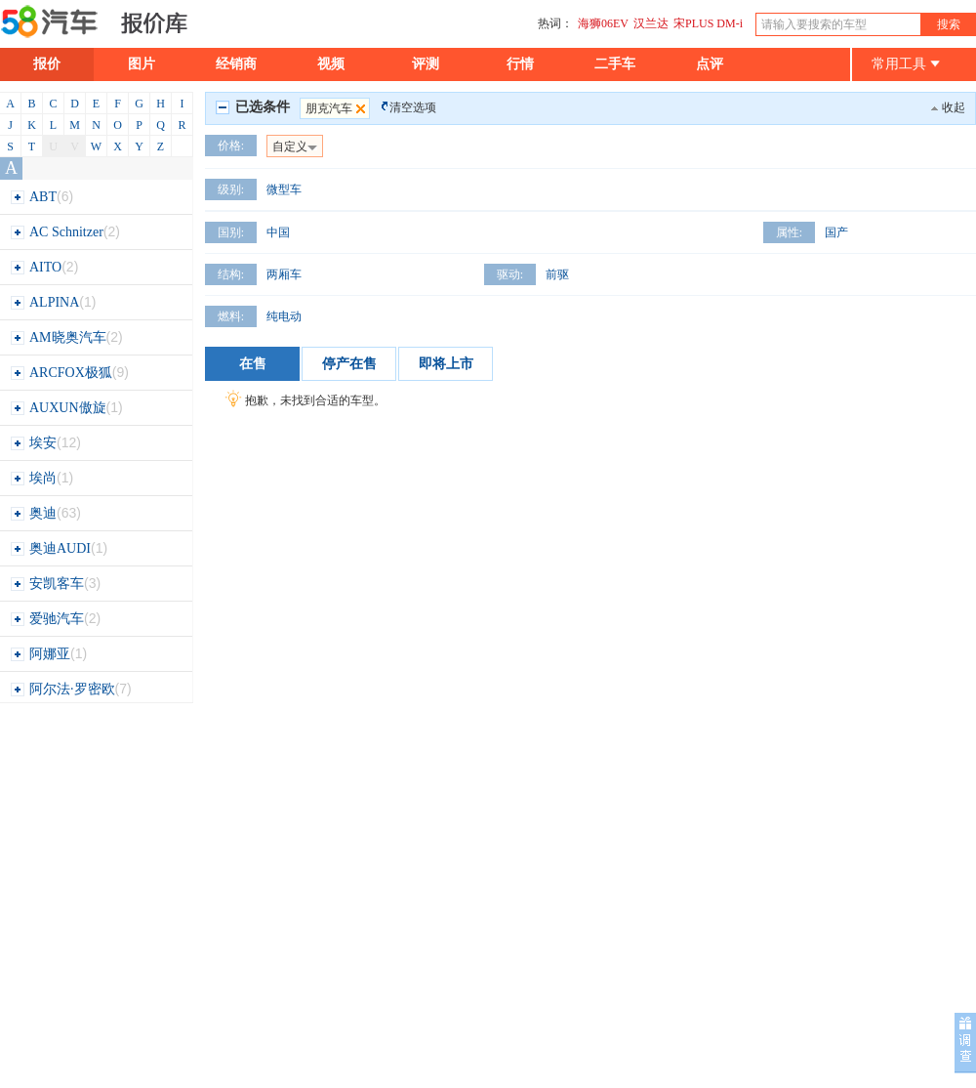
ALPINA (53, 302)
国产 (836, 232)
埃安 (45, 443)
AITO (44, 267)
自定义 (294, 146)
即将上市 (446, 363)
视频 (331, 64)
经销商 (236, 64)
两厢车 (284, 274)
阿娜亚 (48, 654)
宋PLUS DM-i (708, 23)
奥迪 (45, 513)
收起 (953, 107)
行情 (520, 64)
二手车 (614, 64)
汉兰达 (651, 23)
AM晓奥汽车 (66, 337)
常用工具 (906, 64)
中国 (278, 232)
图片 (141, 64)
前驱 (557, 274)
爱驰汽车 (55, 618)
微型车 (284, 189)
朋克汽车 (337, 108)
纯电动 (284, 316)
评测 (425, 64)
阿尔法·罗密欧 (71, 689)
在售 (252, 363)
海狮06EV (603, 23)
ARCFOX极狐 (69, 372)
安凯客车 (55, 583)
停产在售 (349, 363)
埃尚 (41, 478)
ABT (41, 196)
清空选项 (412, 107)
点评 (709, 64)
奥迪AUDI (58, 548)
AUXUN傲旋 (66, 407)
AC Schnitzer (65, 232)
